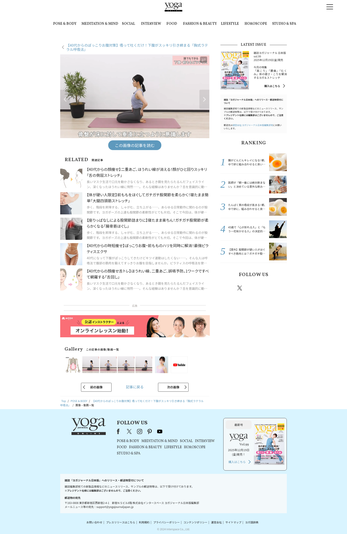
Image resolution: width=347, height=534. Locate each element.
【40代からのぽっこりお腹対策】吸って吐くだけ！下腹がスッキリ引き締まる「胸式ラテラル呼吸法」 (137, 47)
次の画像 (173, 387)
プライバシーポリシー (166, 522)
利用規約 (144, 522)
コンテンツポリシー (195, 522)
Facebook (227, 288)
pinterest (266, 288)
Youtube (279, 288)
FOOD (171, 23)
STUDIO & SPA (284, 23)
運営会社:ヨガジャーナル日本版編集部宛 (253, 125)
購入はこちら (272, 86)
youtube (160, 431)
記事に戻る (135, 387)
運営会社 (216, 522)
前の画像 (96, 387)
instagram (253, 288)
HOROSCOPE (256, 23)
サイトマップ (233, 522)
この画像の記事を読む (135, 145)
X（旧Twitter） (130, 431)
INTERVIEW (151, 23)
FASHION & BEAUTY (200, 23)
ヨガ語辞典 (251, 522)
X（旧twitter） (240, 288)
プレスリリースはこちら (120, 522)
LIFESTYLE (230, 23)
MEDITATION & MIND (99, 23)
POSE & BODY (65, 23)
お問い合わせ (94, 522)
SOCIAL (128, 23)
